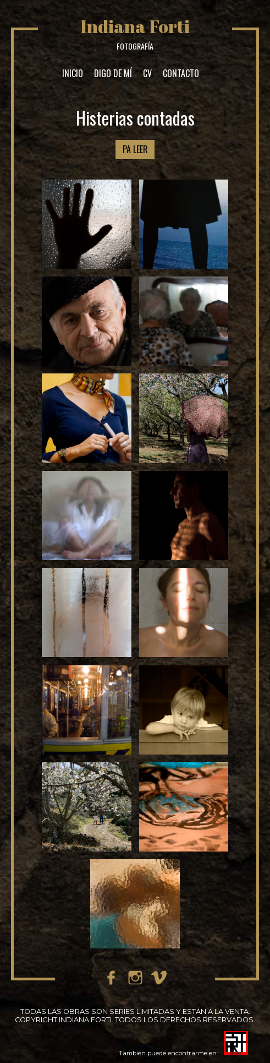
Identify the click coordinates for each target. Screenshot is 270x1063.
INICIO (72, 73)
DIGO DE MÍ (113, 73)
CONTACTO (181, 73)
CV (147, 73)
